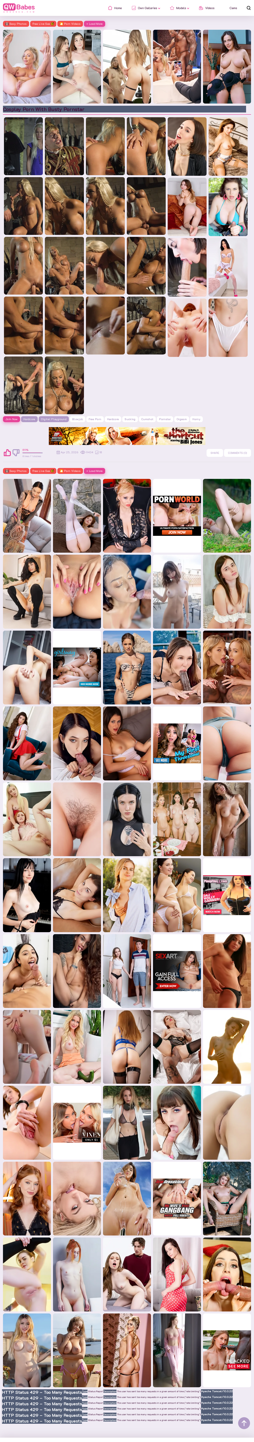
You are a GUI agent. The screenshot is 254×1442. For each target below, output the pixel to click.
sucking (130, 419)
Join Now (11, 419)
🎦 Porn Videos (70, 24)
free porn (95, 419)
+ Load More (94, 24)
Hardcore (29, 419)
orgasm (182, 419)
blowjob (77, 419)
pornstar (165, 419)
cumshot (147, 419)
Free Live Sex (43, 24)
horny (196, 419)
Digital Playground (53, 419)
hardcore (113, 419)
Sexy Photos (16, 24)
